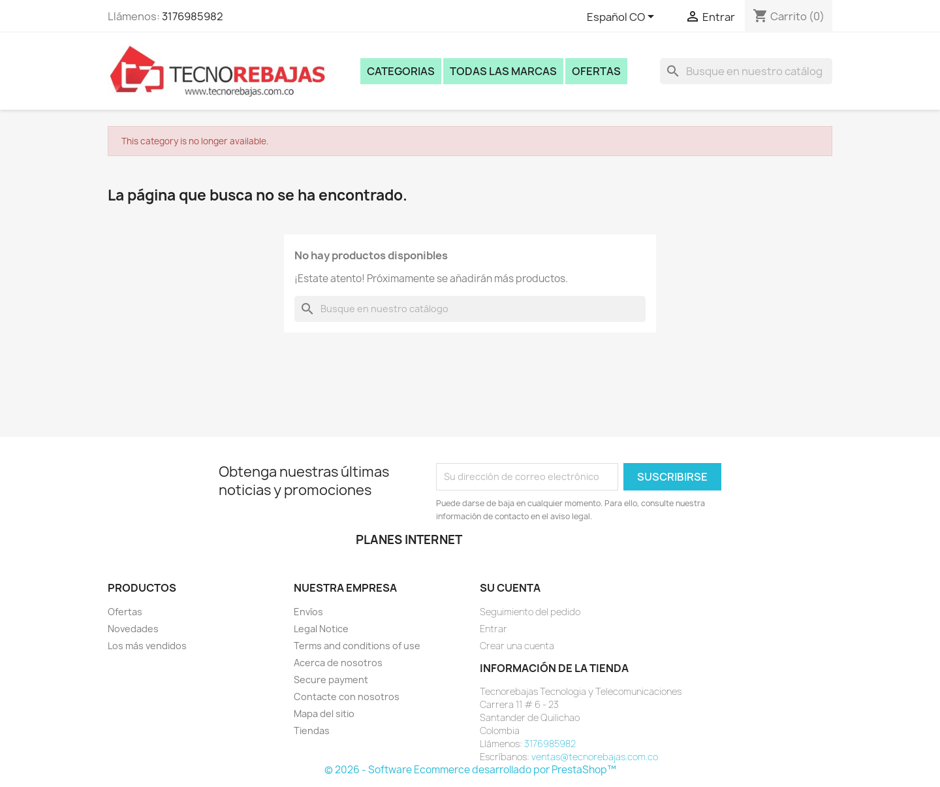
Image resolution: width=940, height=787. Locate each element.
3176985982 (192, 16)
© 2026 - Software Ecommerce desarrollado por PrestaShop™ (470, 770)
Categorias (401, 71)
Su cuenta (510, 588)
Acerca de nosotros (338, 662)
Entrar (493, 628)
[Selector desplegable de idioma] (623, 17)
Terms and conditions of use (357, 645)
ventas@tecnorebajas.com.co (594, 756)
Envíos (308, 611)
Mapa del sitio (324, 713)
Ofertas (596, 71)
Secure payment (331, 679)
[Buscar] (746, 71)
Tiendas (312, 730)
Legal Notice (321, 628)
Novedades (133, 628)
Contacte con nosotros (347, 696)
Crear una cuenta (517, 645)
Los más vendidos (147, 645)
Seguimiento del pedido (530, 611)
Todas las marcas (503, 71)
